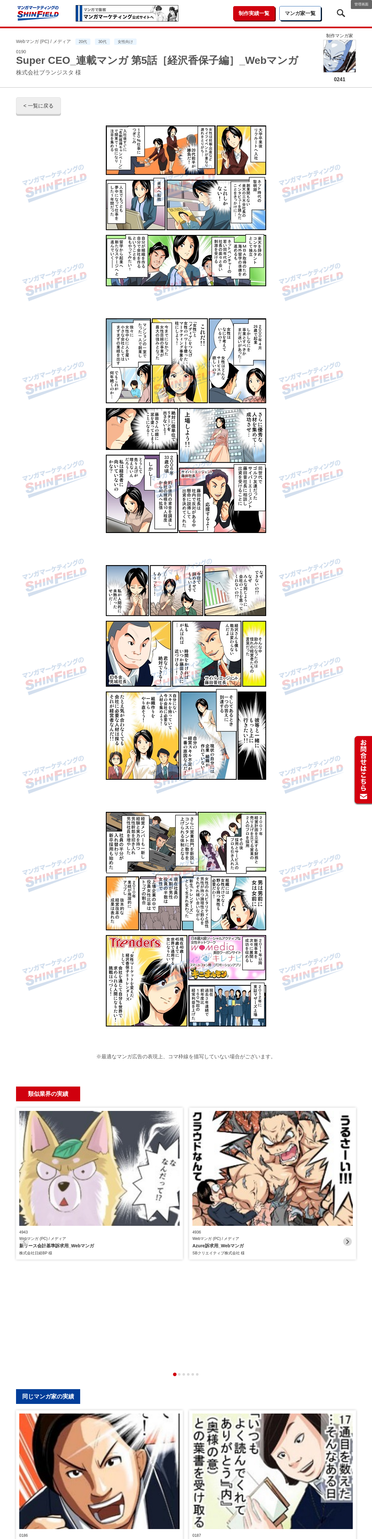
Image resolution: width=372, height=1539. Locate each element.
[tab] (174, 1219)
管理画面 (361, 4)
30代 (102, 41)
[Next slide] (347, 1164)
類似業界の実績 (48, 1094)
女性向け (125, 41)
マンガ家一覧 (300, 13)
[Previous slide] (24, 1164)
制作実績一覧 (254, 13)
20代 (83, 41)
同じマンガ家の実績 (48, 1241)
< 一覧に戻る (38, 105)
